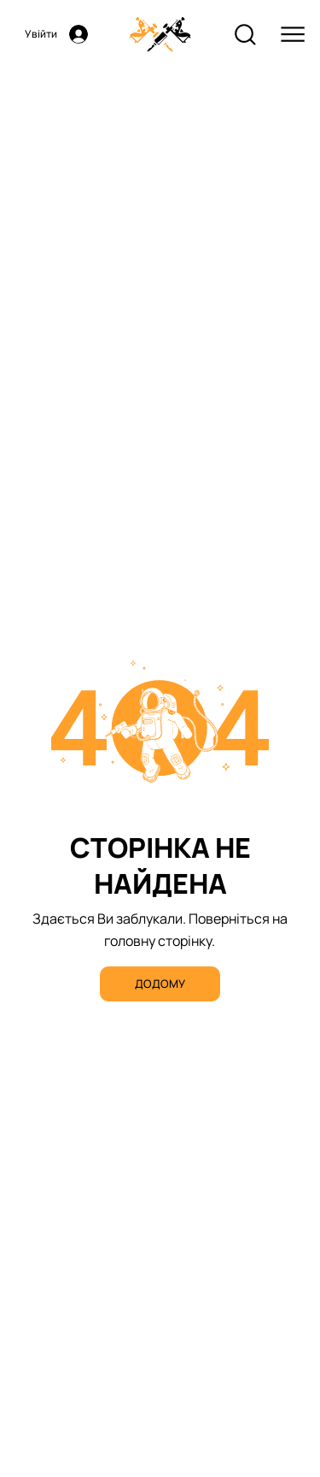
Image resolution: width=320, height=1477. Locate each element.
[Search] (245, 35)
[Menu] (293, 35)
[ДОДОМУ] (160, 983)
